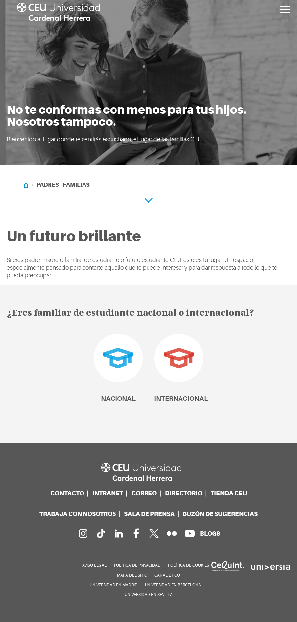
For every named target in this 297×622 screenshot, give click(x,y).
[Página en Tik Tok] (100, 533)
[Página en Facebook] (136, 533)
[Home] (26, 185)
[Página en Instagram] (82, 533)
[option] (148, 82)
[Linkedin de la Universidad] (118, 533)
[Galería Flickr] (172, 533)
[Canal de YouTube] (189, 533)
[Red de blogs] (210, 533)
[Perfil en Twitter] (154, 533)
